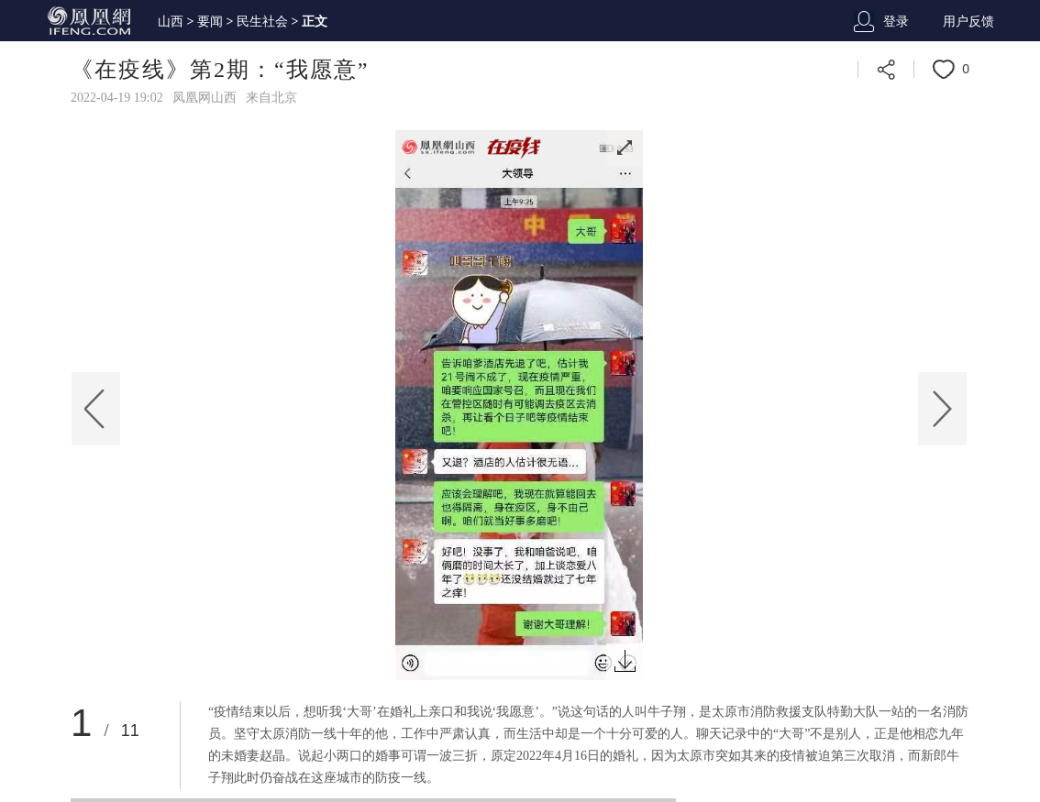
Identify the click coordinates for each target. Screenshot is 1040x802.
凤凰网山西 (204, 97)
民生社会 (262, 21)
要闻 (210, 21)
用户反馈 (968, 21)
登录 (896, 21)
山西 (170, 21)
